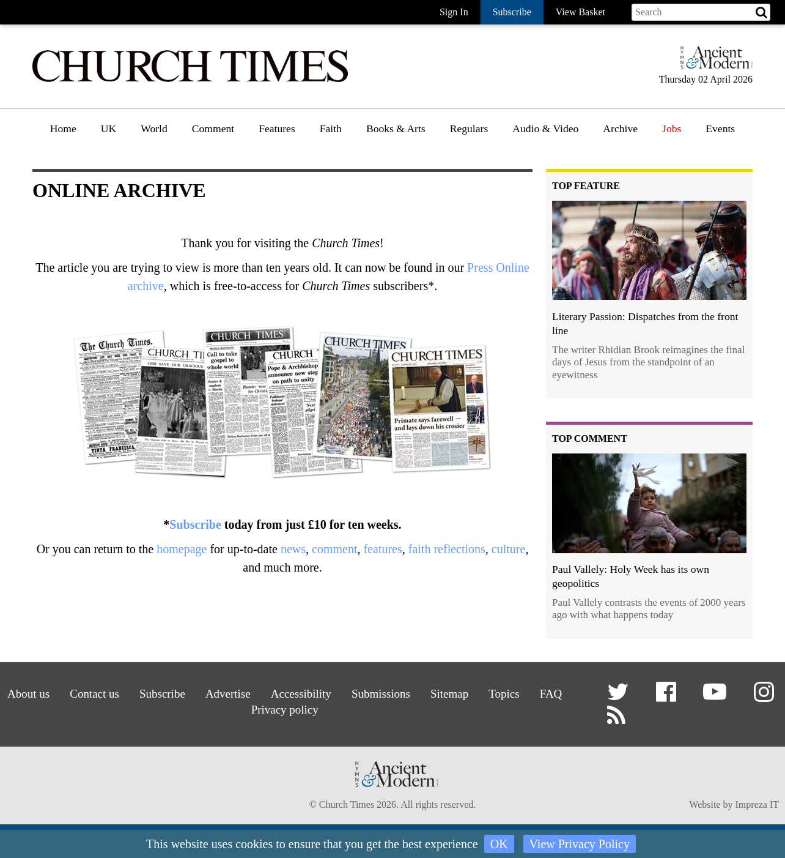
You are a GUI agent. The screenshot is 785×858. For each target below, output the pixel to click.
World (154, 128)
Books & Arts (396, 128)
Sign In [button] (454, 12)
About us (22, 693)
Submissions (382, 693)
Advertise (226, 693)
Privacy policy (284, 709)
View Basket (580, 12)
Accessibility (300, 693)
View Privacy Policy (579, 844)
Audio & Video (545, 128)
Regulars (469, 128)
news (293, 549)
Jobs (671, 128)
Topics (508, 693)
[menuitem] (63, 133)
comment (334, 549)
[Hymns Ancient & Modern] (713, 63)
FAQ (556, 693)
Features (277, 128)
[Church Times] (190, 80)
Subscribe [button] (512, 12)
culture (509, 549)
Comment (213, 128)
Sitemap (452, 693)
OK (499, 844)
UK (108, 128)
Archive (620, 128)
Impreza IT (757, 805)
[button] (619, 696)
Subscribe (195, 524)
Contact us (89, 693)
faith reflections (446, 549)
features (382, 549)
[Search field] (701, 12)
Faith (331, 128)
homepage (182, 549)
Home (63, 128)
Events (720, 128)
